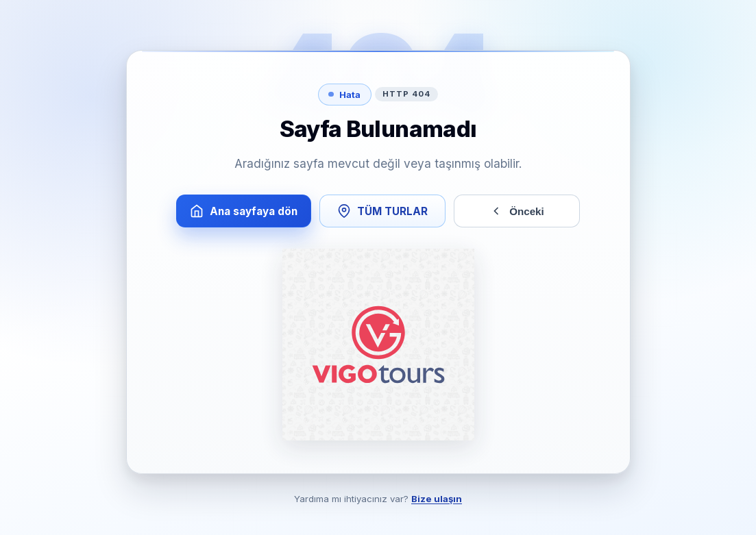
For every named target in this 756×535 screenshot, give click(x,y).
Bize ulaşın (436, 498)
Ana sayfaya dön (243, 211)
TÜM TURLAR (382, 211)
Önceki (516, 211)
